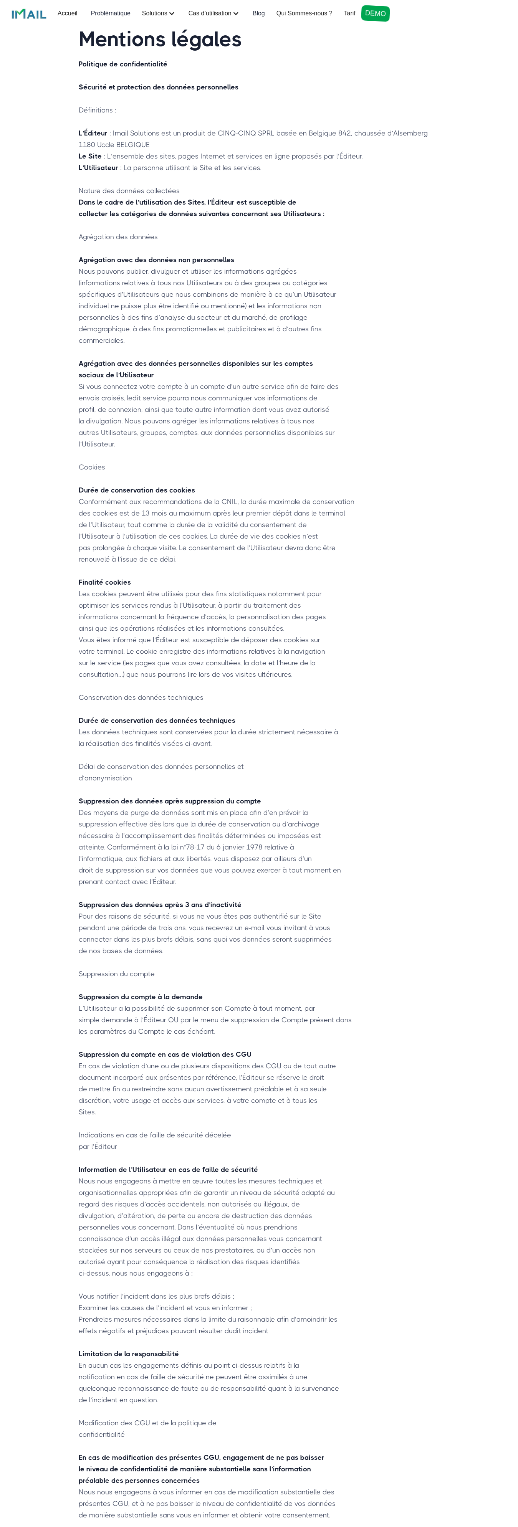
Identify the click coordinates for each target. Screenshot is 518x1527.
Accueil (68, 13)
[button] (159, 13)
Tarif (350, 13)
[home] (29, 13)
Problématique (111, 13)
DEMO (375, 13)
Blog (259, 13)
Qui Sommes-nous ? (304, 13)
